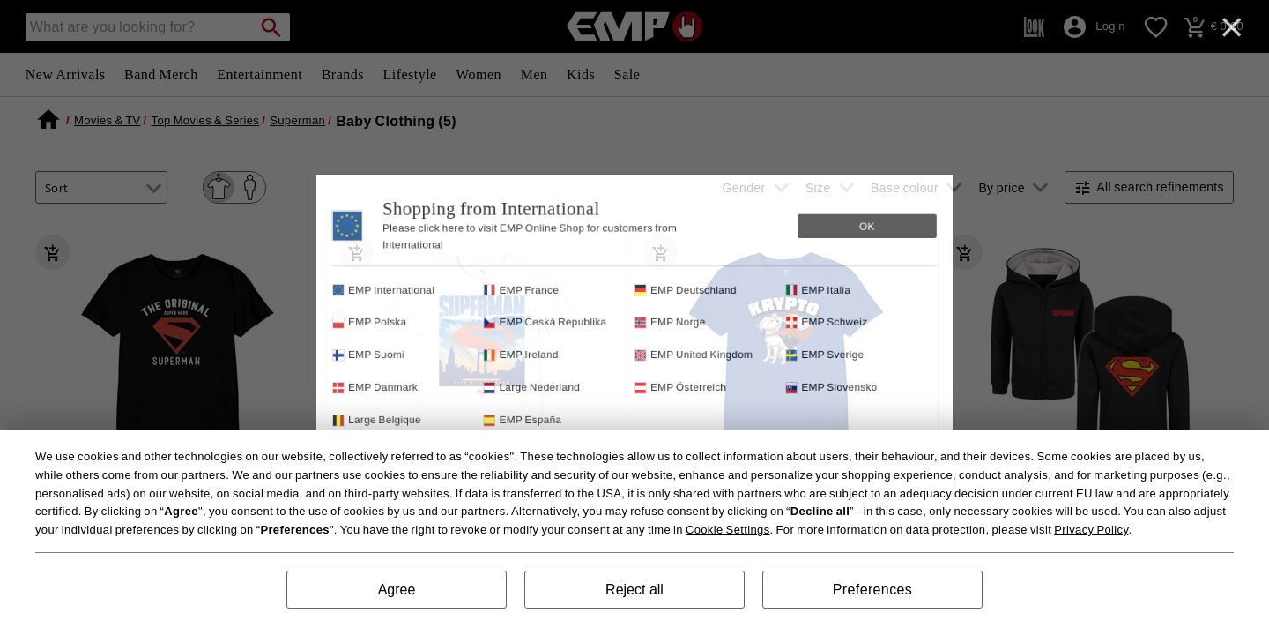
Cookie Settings (728, 529)
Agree (397, 589)
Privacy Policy (1091, 529)
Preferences (872, 589)
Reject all (634, 589)
